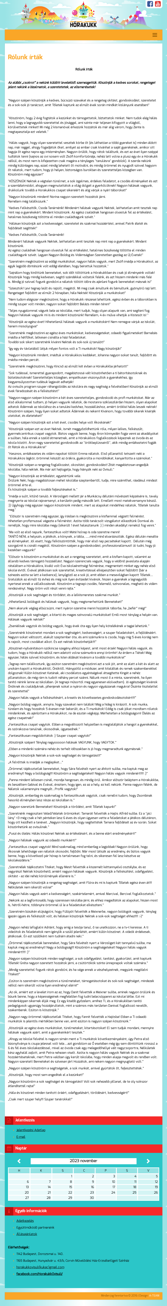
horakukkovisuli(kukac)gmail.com (40, 1267)
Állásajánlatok (26, 1234)
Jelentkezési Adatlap (30, 1130)
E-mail (20, 1137)
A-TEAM (154, 1295)
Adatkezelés (25, 1220)
